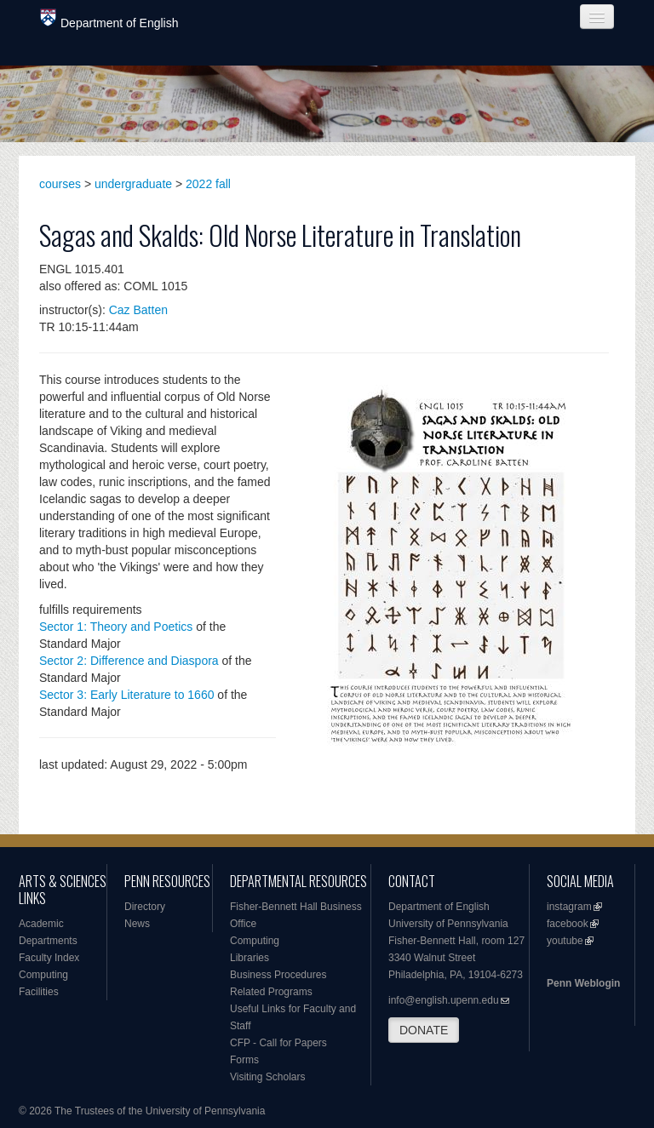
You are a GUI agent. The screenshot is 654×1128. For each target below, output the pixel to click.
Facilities (39, 992)
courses (60, 184)
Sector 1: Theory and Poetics (115, 626)
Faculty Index (49, 958)
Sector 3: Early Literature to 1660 (126, 694)
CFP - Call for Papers (278, 1043)
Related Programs (271, 992)
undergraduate (133, 184)
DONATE (423, 1030)
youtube (565, 941)
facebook (567, 924)
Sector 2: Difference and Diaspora (129, 660)
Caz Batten (138, 310)
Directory (144, 907)
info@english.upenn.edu (443, 1000)
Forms (244, 1060)
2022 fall (208, 184)
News (137, 924)
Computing (43, 975)
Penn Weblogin (583, 983)
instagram (569, 907)
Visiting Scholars (268, 1077)
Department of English (109, 19)
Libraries (249, 958)
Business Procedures (278, 975)
